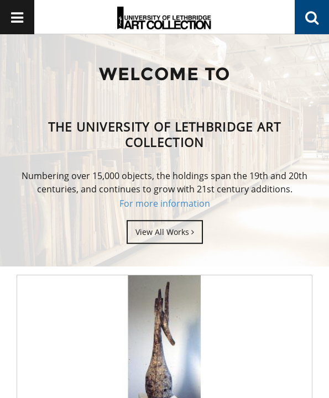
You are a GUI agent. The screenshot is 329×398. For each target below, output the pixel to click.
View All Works (164, 232)
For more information (164, 203)
